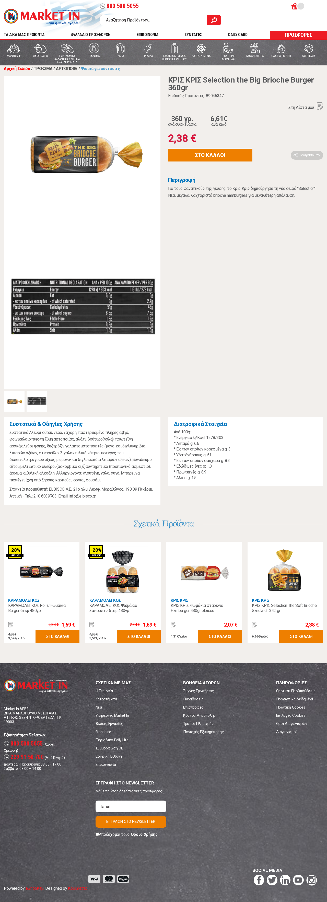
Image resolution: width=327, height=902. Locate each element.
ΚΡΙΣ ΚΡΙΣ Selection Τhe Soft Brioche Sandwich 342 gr (284, 608)
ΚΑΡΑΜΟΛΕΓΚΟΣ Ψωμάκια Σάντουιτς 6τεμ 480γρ (113, 608)
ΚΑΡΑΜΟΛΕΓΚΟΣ (24, 600)
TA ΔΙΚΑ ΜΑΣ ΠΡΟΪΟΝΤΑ (24, 34)
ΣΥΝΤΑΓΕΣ (193, 34)
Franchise (103, 732)
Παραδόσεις (193, 699)
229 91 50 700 (24, 757)
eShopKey (34, 888)
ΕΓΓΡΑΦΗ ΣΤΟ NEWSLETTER (130, 821)
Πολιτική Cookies (290, 707)
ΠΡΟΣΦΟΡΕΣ (298, 35)
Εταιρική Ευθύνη (109, 756)
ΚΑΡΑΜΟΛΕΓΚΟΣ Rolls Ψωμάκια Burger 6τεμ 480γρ (37, 608)
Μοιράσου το (310, 155)
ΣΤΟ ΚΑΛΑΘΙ (210, 155)
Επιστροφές (193, 707)
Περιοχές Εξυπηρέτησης (203, 732)
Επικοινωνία (106, 764)
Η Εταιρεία (104, 691)
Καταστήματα (106, 699)
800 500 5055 (119, 6)
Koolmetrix (77, 888)
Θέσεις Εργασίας (109, 723)
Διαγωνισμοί (286, 732)
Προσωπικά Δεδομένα (294, 699)
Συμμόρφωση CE (109, 748)
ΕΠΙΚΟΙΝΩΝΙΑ (147, 34)
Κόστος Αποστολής (199, 715)
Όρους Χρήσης (144, 834)
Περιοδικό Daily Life (112, 740)
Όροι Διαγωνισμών (291, 723)
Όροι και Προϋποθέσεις (296, 691)
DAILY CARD (238, 34)
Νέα (99, 707)
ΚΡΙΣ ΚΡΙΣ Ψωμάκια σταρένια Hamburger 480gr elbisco (197, 608)
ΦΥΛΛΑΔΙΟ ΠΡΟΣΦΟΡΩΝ (91, 34)
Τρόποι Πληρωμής (198, 723)
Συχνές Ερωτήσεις (198, 691)
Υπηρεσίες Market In (112, 715)
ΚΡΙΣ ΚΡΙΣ (179, 600)
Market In (41, 17)
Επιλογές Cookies (291, 715)
